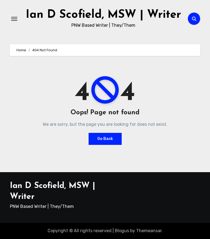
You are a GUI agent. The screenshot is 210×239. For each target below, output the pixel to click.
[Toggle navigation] (14, 19)
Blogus (122, 230)
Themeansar (149, 230)
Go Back (105, 138)
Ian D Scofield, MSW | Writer (103, 14)
